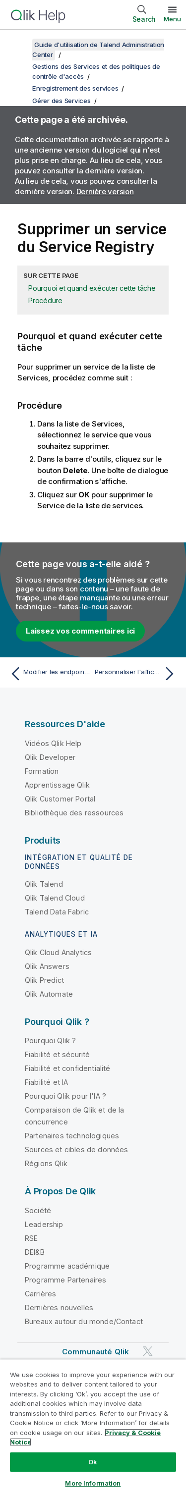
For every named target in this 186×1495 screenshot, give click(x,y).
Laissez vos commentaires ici (80, 631)
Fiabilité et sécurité (57, 1054)
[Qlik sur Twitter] (147, 1351)
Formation (42, 771)
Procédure (45, 300)
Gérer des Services (61, 101)
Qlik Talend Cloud (55, 898)
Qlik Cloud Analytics (58, 952)
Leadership (44, 1224)
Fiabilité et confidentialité (67, 1068)
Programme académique (67, 1266)
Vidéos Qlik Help (53, 743)
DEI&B (35, 1252)
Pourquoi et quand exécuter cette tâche (92, 288)
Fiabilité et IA (46, 1082)
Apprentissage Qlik (57, 785)
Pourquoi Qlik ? (50, 1040)
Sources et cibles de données (76, 1149)
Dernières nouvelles (59, 1307)
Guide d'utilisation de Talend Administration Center (98, 49)
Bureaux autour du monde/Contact (84, 1321)
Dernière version (105, 191)
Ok (92, 1462)
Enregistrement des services (75, 88)
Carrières (40, 1293)
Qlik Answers (47, 966)
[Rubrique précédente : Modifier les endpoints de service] (49, 673)
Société (38, 1210)
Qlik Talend (44, 884)
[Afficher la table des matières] (19, 44)
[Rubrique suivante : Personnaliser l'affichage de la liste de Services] (137, 673)
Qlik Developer (50, 757)
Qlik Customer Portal (60, 799)
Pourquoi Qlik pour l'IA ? (65, 1096)
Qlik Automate (49, 994)
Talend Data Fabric (57, 912)
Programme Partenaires (65, 1280)
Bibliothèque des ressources (74, 812)
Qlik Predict (44, 980)
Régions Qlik (46, 1163)
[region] (93, 1427)
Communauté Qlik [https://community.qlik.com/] (95, 1351)
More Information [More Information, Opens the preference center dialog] (93, 1483)
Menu (172, 19)
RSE (31, 1238)
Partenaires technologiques (72, 1135)
